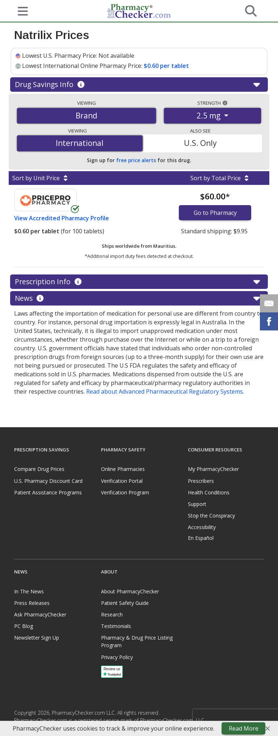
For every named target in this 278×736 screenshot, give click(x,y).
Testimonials (116, 626)
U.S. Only (200, 143)
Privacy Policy (117, 657)
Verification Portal (122, 480)
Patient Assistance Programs (48, 492)
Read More (243, 728)
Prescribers (201, 480)
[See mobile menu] (20, 10)
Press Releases (32, 602)
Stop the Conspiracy (211, 515)
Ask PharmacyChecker (40, 614)
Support (197, 504)
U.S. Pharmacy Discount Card (48, 480)
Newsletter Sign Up (36, 637)
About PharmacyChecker (130, 591)
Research (112, 614)
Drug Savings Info (139, 84)
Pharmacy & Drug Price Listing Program (137, 641)
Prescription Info (139, 282)
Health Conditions (208, 492)
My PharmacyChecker (213, 469)
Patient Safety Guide (125, 602)
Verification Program (125, 492)
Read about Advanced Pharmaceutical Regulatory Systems (164, 391)
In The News (29, 591)
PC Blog (23, 626)
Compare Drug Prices (39, 469)
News (139, 298)
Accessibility (202, 527)
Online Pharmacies (123, 469)
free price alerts (136, 160)
